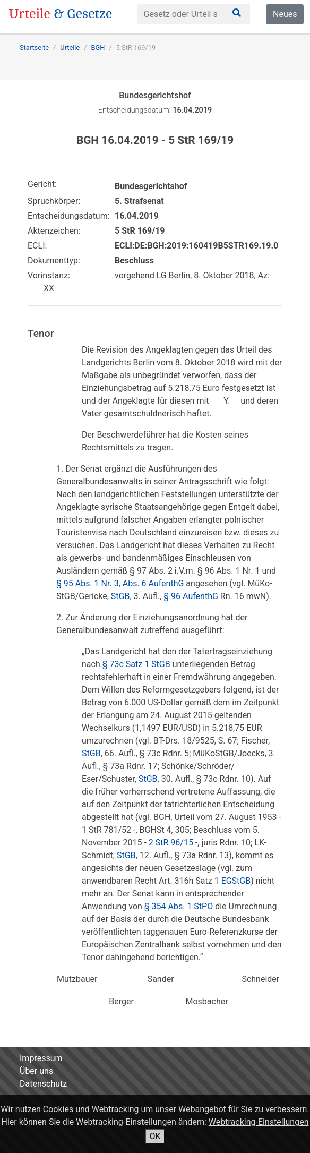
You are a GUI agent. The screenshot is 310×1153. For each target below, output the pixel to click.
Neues (285, 14)
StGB (120, 596)
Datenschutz (43, 1084)
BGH (98, 48)
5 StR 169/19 (136, 48)
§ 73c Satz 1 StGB (136, 664)
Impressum (41, 1058)
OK (154, 1136)
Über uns (36, 1071)
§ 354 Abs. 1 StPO (178, 906)
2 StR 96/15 (171, 843)
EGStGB (236, 881)
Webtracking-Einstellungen (259, 1122)
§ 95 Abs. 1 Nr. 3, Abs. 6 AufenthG (120, 583)
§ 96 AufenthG (190, 596)
